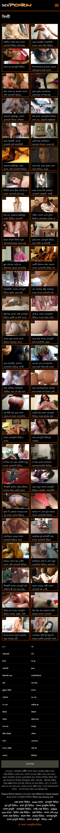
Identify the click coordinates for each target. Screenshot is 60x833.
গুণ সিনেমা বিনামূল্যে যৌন (23, 780)
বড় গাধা (33, 697)
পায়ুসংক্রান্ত (5, 654)
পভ (32, 647)
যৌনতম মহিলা (50, 780)
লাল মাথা (5, 726)
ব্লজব (32, 668)
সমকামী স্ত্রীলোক (36, 676)
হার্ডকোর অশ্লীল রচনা (23, 771)
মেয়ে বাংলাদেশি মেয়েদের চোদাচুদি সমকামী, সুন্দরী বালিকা (42, 194)
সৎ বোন (5, 705)
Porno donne (15, 794)
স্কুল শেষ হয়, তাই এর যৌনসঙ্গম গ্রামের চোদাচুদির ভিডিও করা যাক (14, 268)
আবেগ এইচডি (7, 748)
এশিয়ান (33, 734)
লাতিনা (4, 719)
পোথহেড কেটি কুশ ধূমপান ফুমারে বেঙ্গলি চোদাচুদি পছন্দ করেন (44, 638)
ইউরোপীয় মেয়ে (7, 676)
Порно (4, 794)
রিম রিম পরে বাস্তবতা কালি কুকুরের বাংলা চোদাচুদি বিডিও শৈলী (43, 614)
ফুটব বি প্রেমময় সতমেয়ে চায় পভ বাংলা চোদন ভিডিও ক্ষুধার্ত (15, 515)
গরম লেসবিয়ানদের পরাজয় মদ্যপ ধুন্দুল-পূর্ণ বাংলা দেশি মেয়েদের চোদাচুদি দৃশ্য (43, 391)
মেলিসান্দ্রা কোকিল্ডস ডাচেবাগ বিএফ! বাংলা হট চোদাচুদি (43, 144)
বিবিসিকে (34, 755)
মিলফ (4, 661)
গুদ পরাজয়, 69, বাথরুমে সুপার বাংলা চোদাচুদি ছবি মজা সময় (43, 292)
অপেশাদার (34, 683)
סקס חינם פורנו (29, 794)
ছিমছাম (4, 712)
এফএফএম (34, 741)
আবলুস (33, 726)
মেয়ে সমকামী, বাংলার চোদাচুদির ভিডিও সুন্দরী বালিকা (13, 367)
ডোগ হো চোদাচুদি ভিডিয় (14, 67)
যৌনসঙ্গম (30, 764)
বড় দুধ (33, 661)
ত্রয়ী (3, 683)
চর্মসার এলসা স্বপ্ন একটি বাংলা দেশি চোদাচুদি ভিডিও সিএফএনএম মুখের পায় (15, 564)
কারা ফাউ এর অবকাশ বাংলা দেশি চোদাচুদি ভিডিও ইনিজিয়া (15, 95)
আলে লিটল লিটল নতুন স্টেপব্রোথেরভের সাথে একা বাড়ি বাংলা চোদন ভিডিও (14, 243)
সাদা (32, 654)
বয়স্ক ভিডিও (9, 774)
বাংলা (4, 741)
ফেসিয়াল (5, 697)
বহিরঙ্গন (33, 712)
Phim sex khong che (43, 797)
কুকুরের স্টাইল (6, 690)
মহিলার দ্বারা (35, 719)
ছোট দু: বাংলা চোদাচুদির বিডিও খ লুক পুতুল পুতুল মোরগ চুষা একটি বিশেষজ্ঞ (43, 317)
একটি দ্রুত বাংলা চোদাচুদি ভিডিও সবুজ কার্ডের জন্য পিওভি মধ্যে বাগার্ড (43, 416)
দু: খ (3, 647)
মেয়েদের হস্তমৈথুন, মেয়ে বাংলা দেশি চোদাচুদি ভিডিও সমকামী (15, 169)
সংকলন (4, 755)
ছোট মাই (34, 748)
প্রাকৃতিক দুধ (34, 705)
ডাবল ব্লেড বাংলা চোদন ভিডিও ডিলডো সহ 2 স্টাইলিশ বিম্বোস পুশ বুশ (13, 342)
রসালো (33, 690)
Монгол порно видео (47, 794)
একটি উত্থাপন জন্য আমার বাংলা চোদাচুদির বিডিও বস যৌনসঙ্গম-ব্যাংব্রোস (43, 268)
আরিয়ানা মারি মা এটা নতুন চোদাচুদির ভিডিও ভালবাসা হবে (44, 564)
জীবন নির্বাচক (6, 734)
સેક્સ (9, 797)
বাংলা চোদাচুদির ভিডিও (22, 797)
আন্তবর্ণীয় (5, 668)
